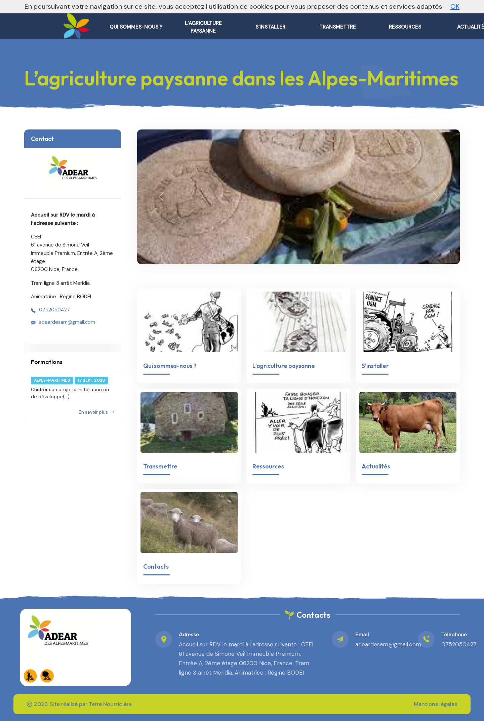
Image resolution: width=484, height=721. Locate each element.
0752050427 (54, 310)
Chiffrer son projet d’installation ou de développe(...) (70, 392)
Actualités (376, 466)
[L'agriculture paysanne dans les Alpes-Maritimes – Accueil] (75, 23)
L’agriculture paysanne (283, 366)
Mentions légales (435, 704)
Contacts (156, 566)
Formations (47, 361)
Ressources (268, 466)
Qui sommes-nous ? (170, 366)
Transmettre (160, 466)
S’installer (375, 366)
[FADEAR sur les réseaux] (30, 676)
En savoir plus (96, 412)
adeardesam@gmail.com (67, 322)
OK (454, 6)
